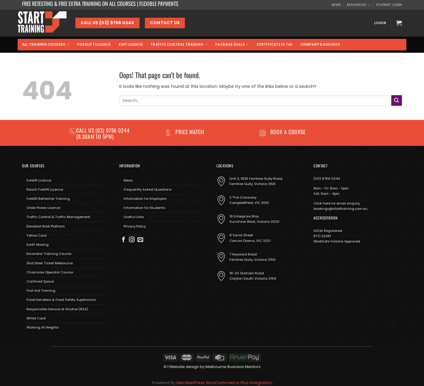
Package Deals (232, 44)
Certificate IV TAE (274, 44)
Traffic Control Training (179, 44)
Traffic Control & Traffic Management (58, 217)
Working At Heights (42, 327)
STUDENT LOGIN (389, 4)
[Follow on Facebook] (123, 240)
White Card (36, 318)
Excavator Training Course (48, 253)
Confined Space (40, 281)
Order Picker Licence (43, 207)
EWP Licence (131, 44)
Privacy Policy (135, 226)
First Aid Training (40, 290)
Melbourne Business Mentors (233, 366)
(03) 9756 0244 (327, 178)
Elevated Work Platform (45, 226)
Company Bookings (320, 44)
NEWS (336, 4)
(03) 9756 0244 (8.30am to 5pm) (103, 133)
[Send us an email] (140, 240)
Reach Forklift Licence (44, 189)
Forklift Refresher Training (48, 198)
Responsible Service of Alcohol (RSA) (57, 309)
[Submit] (396, 100)
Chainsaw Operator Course (49, 272)
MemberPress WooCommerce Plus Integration (224, 383)
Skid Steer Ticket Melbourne (49, 263)
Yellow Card (36, 235)
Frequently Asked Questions (148, 189)
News (128, 180)
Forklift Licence (94, 44)
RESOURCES (358, 5)
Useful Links (134, 217)
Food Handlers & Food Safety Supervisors (61, 299)
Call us (85, 130)
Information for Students (144, 207)
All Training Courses (45, 44)
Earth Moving (37, 244)
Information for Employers (145, 198)
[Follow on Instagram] (132, 240)
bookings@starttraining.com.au (340, 208)
